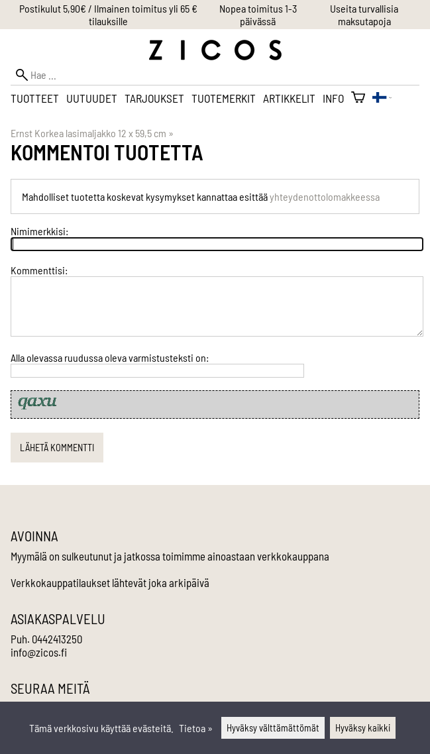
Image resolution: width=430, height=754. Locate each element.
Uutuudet (91, 98)
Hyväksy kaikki (362, 727)
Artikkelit (289, 98)
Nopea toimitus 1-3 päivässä (258, 14)
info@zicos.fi (39, 652)
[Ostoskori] (358, 98)
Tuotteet (35, 98)
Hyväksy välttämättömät (273, 727)
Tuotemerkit (223, 98)
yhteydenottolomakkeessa (325, 196)
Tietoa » (196, 728)
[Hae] (215, 74)
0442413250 (57, 638)
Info (333, 98)
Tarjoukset (154, 98)
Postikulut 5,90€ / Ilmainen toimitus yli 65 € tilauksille (108, 14)
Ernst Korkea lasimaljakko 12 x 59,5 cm (92, 133)
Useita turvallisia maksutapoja (364, 14)
